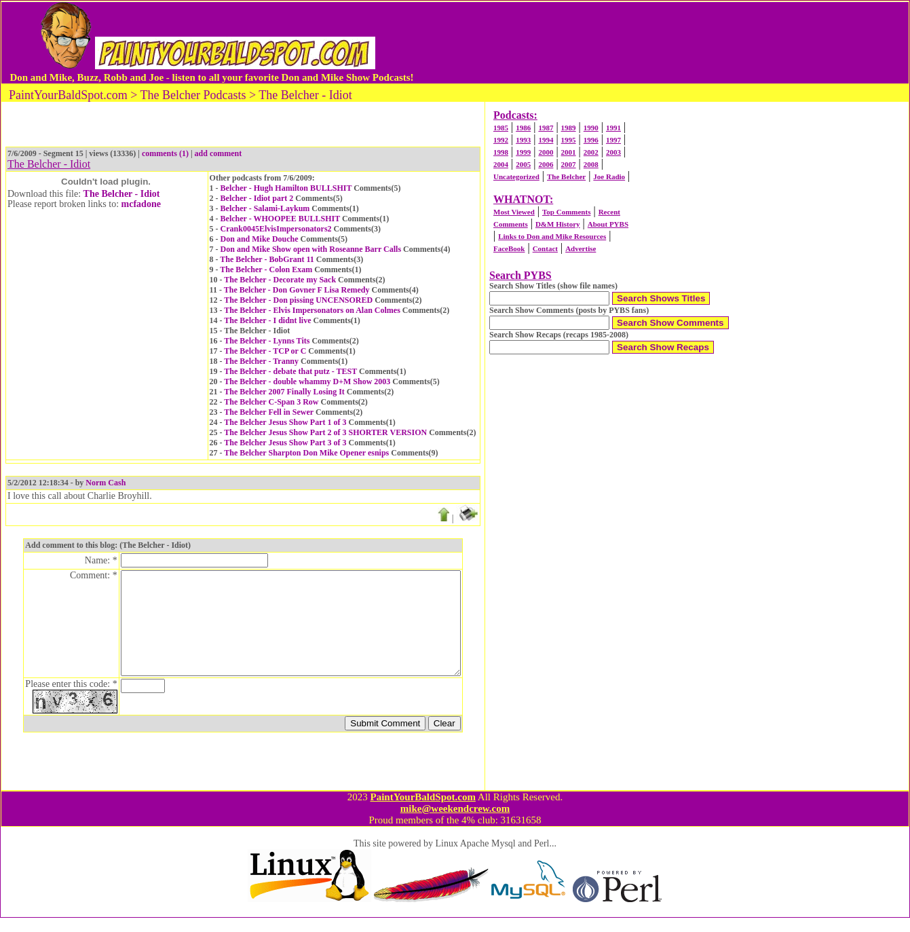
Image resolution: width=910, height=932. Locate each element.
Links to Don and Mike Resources (552, 236)
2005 (523, 164)
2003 (613, 152)
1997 (613, 140)
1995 (568, 140)
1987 (545, 128)
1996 (591, 140)
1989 (568, 128)
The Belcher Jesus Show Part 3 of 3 (285, 442)
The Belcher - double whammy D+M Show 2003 (307, 381)
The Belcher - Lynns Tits (266, 341)
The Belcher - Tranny (261, 361)
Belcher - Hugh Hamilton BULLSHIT (286, 188)
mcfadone (141, 204)
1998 (500, 152)
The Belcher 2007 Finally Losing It (284, 391)
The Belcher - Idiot (121, 194)
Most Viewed (514, 212)
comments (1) (165, 153)
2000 (545, 152)
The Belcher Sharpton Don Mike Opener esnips (306, 453)
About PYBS (608, 224)
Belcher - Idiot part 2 (257, 198)
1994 (545, 140)
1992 (500, 140)
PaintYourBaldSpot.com (422, 811)
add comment (218, 153)
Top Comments (566, 212)
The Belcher (566, 176)
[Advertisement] (661, 42)
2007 (568, 164)
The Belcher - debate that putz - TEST (290, 371)
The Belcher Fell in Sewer (269, 412)
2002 (591, 152)
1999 (523, 152)
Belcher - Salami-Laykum (265, 208)
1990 (591, 128)
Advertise (580, 248)
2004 (500, 164)
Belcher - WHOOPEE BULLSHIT (280, 218)
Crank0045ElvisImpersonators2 (276, 229)
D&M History (557, 224)
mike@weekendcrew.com (455, 822)
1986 (523, 128)
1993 (523, 140)
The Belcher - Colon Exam (266, 269)
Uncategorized (516, 176)
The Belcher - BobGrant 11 (267, 259)
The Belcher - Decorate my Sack (280, 279)
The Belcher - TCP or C (265, 351)
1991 (613, 128)
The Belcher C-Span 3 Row (271, 402)
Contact (545, 248)
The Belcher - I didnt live (267, 320)
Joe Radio (609, 176)
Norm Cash (106, 482)
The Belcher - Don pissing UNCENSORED (298, 300)
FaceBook (509, 248)
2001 (568, 152)
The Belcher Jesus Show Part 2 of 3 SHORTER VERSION (325, 432)
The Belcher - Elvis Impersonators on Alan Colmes (312, 310)
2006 (545, 164)
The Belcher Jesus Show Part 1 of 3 (285, 422)
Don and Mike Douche (260, 239)
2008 (591, 164)
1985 (500, 128)
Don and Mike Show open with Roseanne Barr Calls (311, 249)
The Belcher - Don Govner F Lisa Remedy (297, 290)
